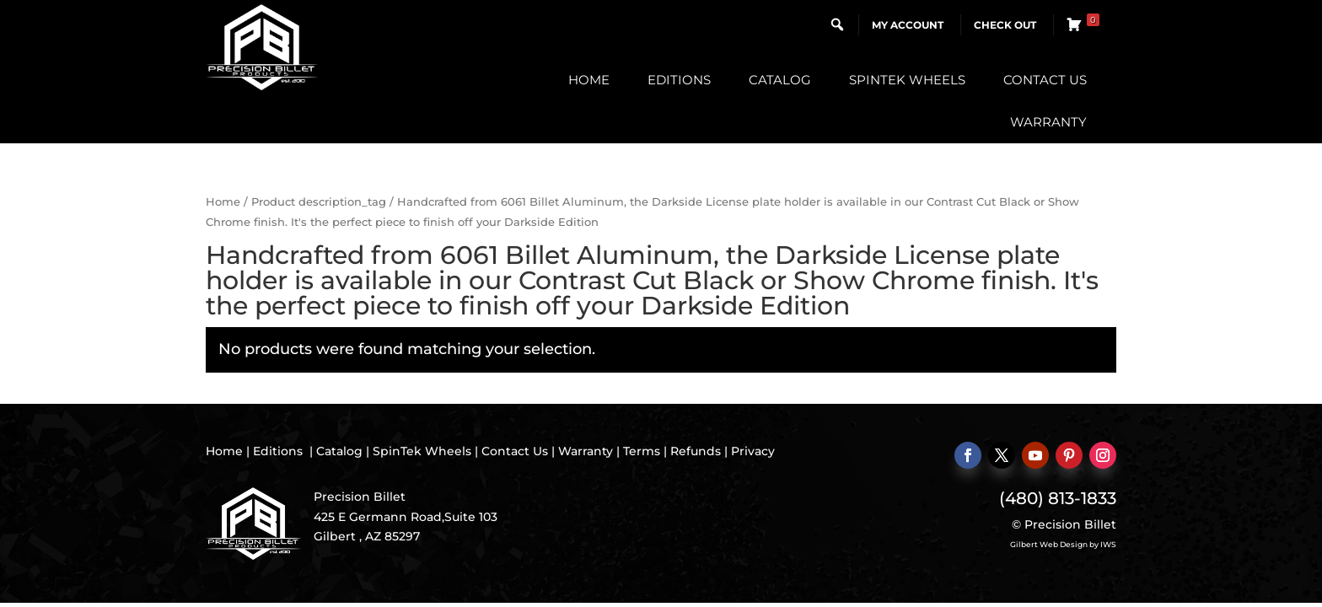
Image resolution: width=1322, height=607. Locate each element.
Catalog (780, 80)
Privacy (753, 451)
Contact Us (1045, 80)
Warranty (1048, 122)
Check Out (1005, 25)
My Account (907, 25)
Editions (679, 80)
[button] (837, 24)
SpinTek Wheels (907, 80)
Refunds (695, 451)
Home (589, 80)
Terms (641, 451)
